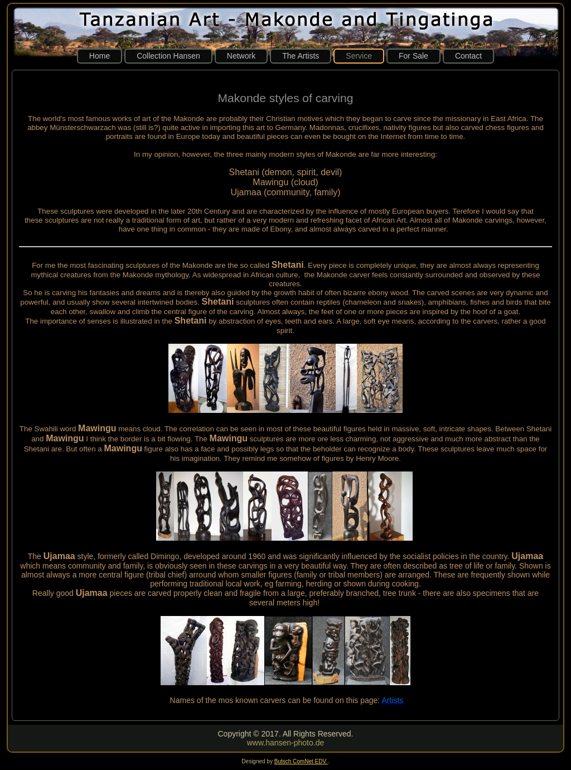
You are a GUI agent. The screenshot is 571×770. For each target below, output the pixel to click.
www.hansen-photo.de (286, 742)
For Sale (413, 55)
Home (99, 55)
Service (359, 55)
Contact (468, 55)
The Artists (300, 55)
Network (241, 55)
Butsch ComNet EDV (301, 761)
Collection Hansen (168, 55)
